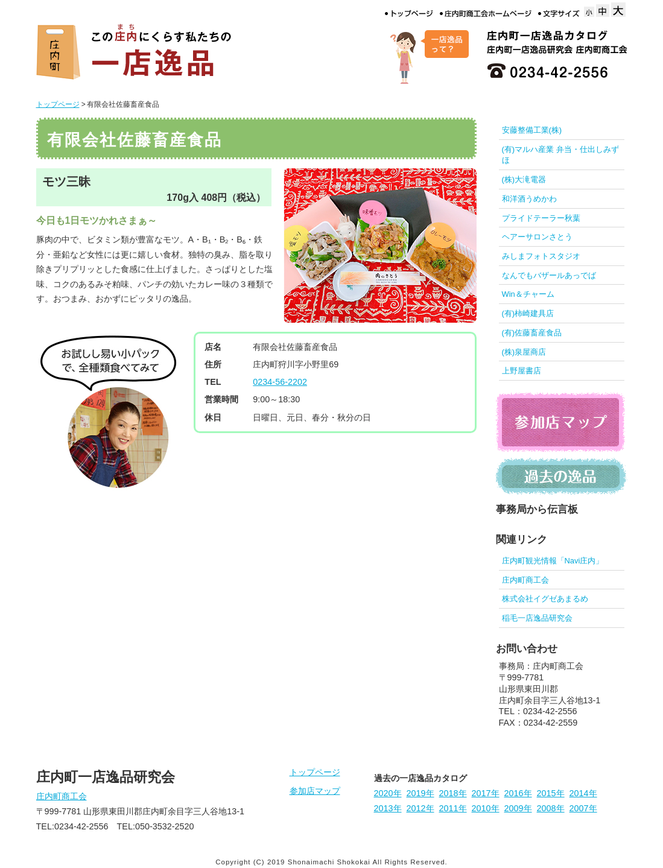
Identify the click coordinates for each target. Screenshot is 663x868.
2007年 (583, 808)
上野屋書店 (521, 370)
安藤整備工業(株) (532, 130)
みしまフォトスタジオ (541, 256)
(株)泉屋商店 (524, 351)
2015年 (551, 793)
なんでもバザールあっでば (549, 275)
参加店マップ (315, 791)
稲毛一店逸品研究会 (537, 617)
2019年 (420, 793)
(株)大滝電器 (524, 179)
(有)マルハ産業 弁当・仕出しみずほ (560, 155)
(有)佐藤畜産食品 (532, 332)
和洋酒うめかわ (529, 198)
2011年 (453, 808)
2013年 (388, 808)
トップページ (58, 104)
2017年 (486, 793)
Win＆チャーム (528, 294)
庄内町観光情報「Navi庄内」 (553, 560)
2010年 (486, 808)
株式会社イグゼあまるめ (545, 598)
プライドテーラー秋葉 (541, 218)
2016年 (518, 793)
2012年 (420, 808)
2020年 (388, 793)
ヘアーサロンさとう (537, 236)
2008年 (551, 808)
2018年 (453, 793)
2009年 (518, 808)
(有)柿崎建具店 (528, 313)
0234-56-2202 (280, 382)
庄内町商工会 (525, 579)
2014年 (583, 793)
